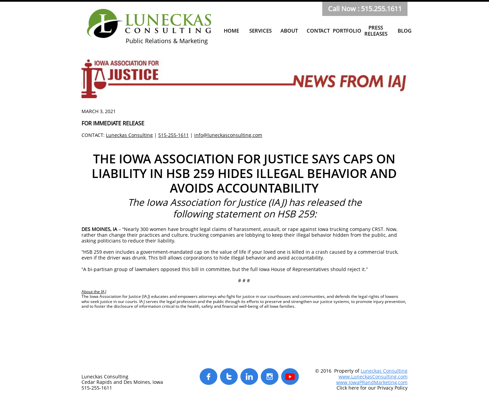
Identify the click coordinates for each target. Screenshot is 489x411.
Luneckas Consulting (129, 135)
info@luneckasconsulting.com (228, 135)
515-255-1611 (173, 135)
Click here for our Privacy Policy (372, 388)
